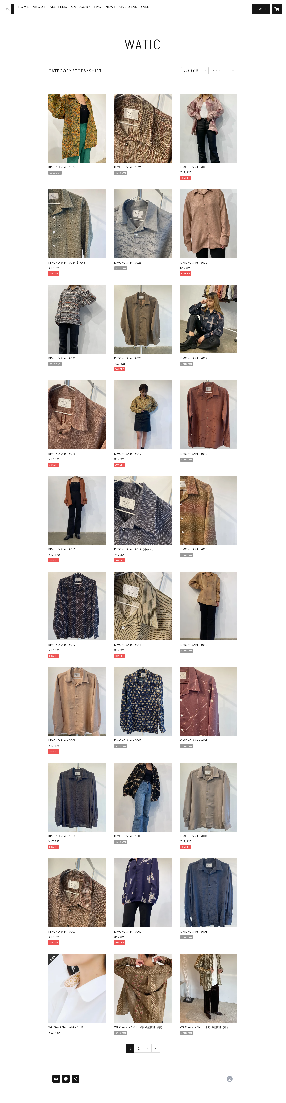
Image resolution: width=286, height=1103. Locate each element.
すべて (217, 70)
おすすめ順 (191, 70)
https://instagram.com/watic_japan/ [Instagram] (230, 1079)
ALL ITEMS (67, 9)
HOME (31, 9)
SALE (153, 9)
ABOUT (47, 9)
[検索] (9, 9)
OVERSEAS (136, 9)
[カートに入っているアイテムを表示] (277, 9)
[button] (261, 9)
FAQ (106, 9)
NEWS (119, 9)
